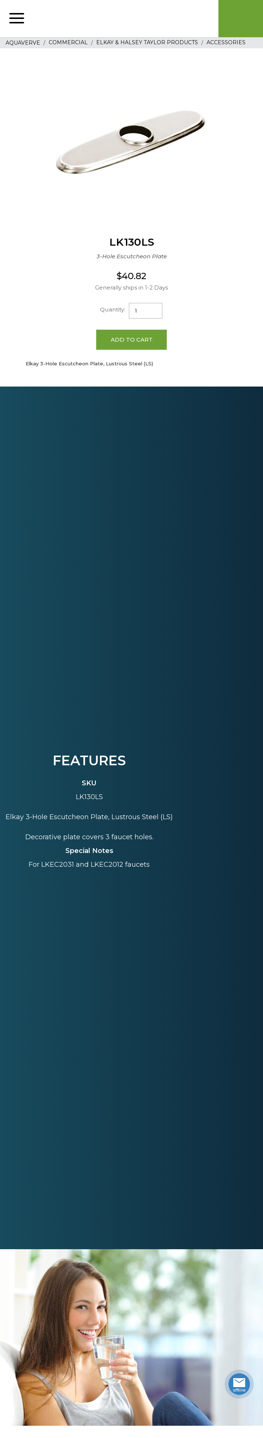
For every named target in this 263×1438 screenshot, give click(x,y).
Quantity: (112, 309)
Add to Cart (132, 339)
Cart (240, 18)
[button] (16, 18)
